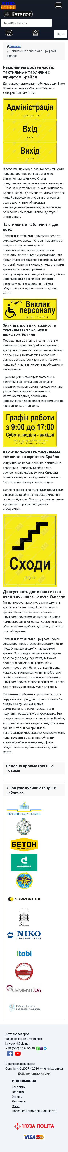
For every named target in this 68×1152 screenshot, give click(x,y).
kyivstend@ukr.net (17, 1043)
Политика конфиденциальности (34, 1111)
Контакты (18, 1087)
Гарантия (18, 1092)
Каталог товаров (17, 1034)
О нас (16, 1106)
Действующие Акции (34, 1073)
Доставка (19, 1101)
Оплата (17, 1096)
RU (59, 34)
